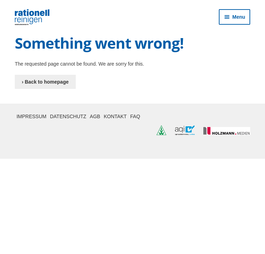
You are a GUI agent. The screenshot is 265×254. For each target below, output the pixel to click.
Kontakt (115, 116)
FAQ (135, 116)
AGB (95, 116)
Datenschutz (68, 116)
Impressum (32, 116)
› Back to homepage (45, 82)
